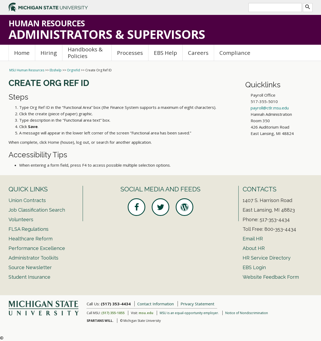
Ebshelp (56, 70)
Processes (130, 52)
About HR (254, 248)
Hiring (49, 52)
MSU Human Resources (26, 70)
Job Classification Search (37, 210)
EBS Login (254, 267)
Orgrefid (73, 70)
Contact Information (155, 303)
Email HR (253, 238)
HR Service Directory (267, 258)
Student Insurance (29, 277)
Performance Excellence (37, 248)
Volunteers (21, 219)
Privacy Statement (197, 303)
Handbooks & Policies (85, 53)
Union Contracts (27, 200)
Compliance (234, 52)
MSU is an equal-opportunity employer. (189, 313)
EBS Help (165, 52)
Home (22, 52)
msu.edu (146, 313)
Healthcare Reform (31, 238)
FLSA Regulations (29, 229)
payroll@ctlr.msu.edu (270, 107)
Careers (198, 52)
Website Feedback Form (271, 277)
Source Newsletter (30, 267)
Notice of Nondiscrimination (246, 313)
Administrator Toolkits (33, 258)
